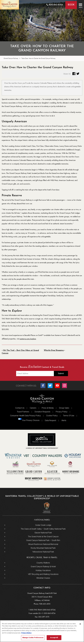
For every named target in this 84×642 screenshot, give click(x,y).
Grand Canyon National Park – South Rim (43, 540)
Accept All (54, 637)
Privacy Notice (26, 633)
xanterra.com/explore (28, 339)
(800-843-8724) (49, 609)
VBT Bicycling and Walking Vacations (43, 574)
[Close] (80, 624)
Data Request (50, 420)
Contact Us (19, 408)
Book (71, 5)
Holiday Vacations (43, 570)
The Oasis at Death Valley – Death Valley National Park (43, 529)
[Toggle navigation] (80, 4)
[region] (42, 631)
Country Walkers (43, 563)
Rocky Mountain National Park (43, 548)
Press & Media (48, 408)
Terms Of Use (68, 415)
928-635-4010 (44, 604)
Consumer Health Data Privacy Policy (25, 415)
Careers (33, 408)
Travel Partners (23, 412)
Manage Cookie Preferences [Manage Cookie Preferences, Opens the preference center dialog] (32, 637)
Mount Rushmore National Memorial (43, 544)
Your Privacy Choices (28, 419)
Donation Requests (42, 412)
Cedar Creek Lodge (43, 525)
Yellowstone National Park (43, 552)
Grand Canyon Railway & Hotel (43, 566)
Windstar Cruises (43, 578)
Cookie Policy (52, 415)
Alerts (63, 420)
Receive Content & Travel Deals (42, 367)
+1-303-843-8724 (48, 613)
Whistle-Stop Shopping (54, 350)
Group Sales (64, 408)
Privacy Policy (61, 412)
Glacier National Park (43, 533)
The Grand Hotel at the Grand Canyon (43, 536)
